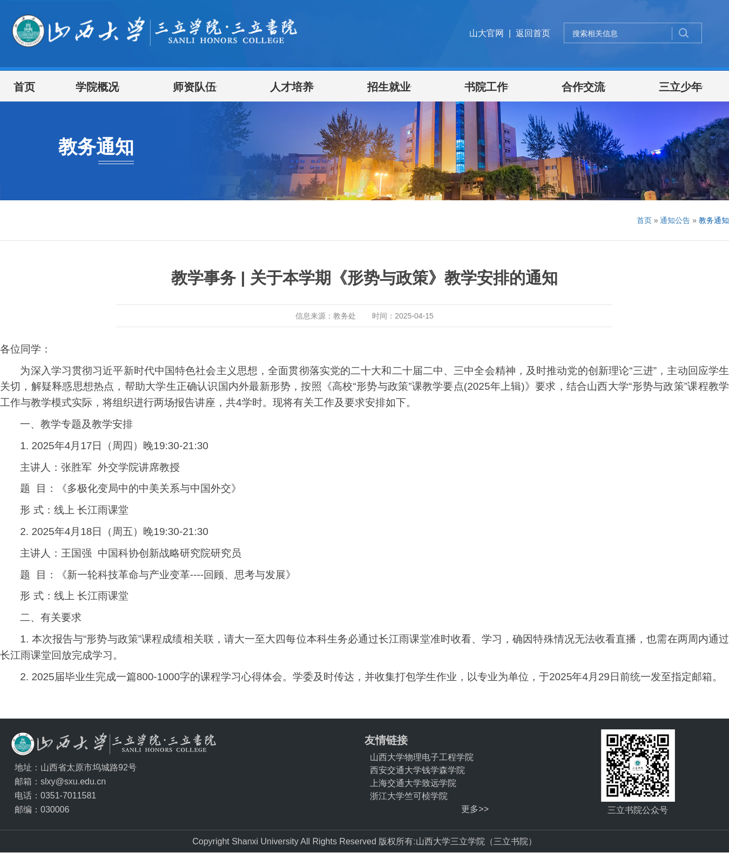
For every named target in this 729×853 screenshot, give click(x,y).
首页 (644, 220)
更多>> (475, 809)
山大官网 (486, 33)
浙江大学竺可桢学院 (409, 796)
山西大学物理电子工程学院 (422, 757)
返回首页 (533, 33)
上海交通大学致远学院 (413, 783)
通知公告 (675, 220)
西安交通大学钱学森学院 (417, 770)
